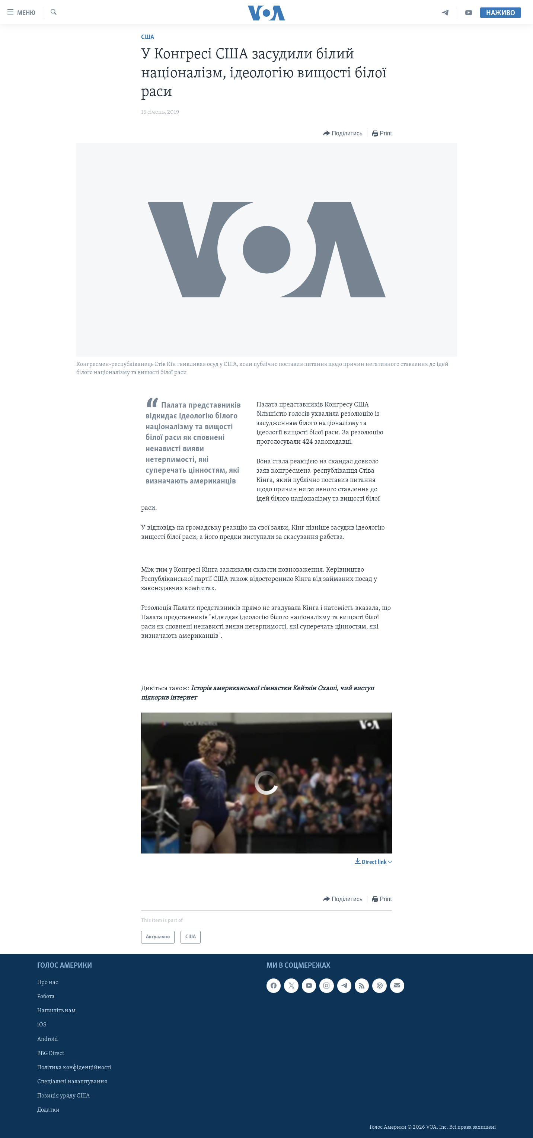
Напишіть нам (56, 1011)
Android (47, 1039)
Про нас (47, 983)
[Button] (343, 134)
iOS (42, 1025)
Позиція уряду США (63, 1096)
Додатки (48, 1110)
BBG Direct (50, 1054)
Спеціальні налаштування (72, 1082)
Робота (46, 997)
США (147, 37)
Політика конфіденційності (74, 1068)
